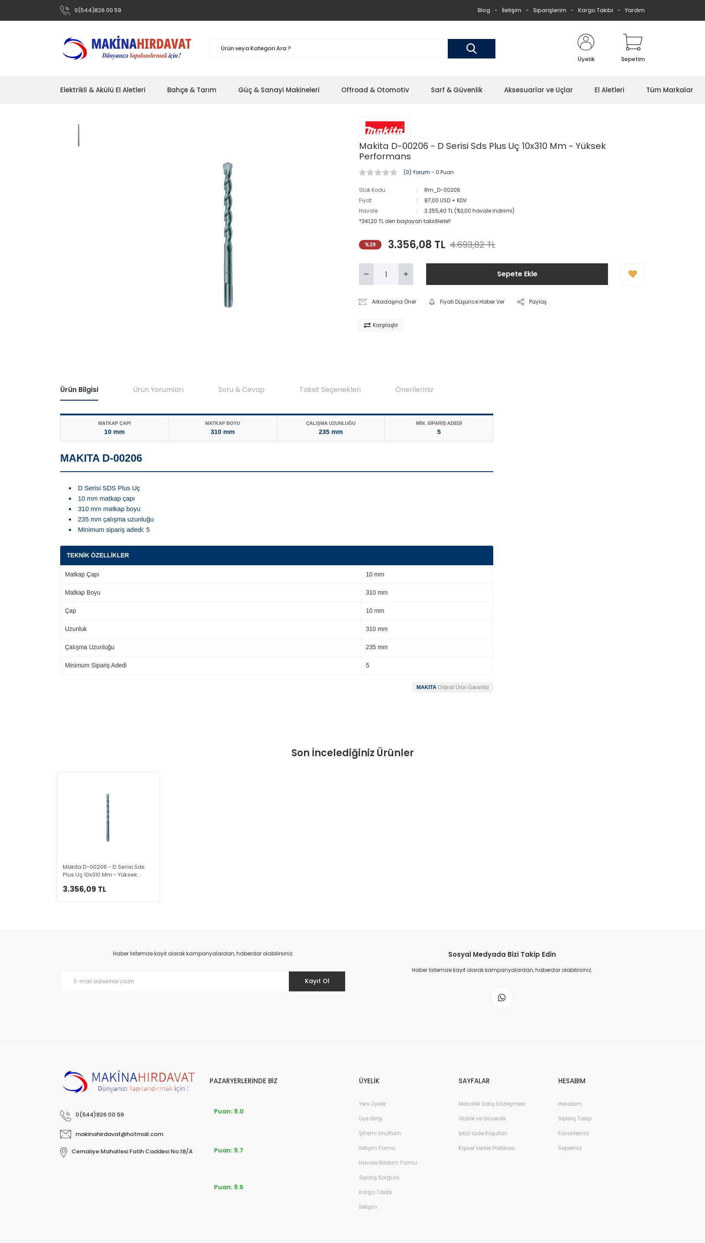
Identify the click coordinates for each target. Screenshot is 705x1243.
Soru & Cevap (241, 390)
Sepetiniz (570, 1148)
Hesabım (570, 1103)
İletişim (511, 10)
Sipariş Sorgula (379, 1177)
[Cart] (633, 48)
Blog (484, 10)
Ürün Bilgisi (79, 390)
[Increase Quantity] (405, 274)
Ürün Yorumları (158, 390)
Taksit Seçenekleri (330, 390)
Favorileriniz (573, 1133)
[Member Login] (586, 48)
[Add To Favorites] (633, 274)
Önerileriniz (414, 390)
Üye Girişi (370, 1118)
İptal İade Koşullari (483, 1133)
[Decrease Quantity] (366, 274)
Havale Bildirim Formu (388, 1162)
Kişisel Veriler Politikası (487, 1148)
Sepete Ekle (517, 274)
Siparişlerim (549, 10)
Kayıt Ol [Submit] (317, 981)
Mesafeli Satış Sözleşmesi (492, 1103)
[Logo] (128, 48)
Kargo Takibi (595, 10)
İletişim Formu (377, 1148)
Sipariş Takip (575, 1118)
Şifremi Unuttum (380, 1133)
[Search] (352, 48)
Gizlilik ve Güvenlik (482, 1118)
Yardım (635, 10)
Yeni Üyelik (372, 1103)
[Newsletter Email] (203, 981)
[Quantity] (386, 274)
